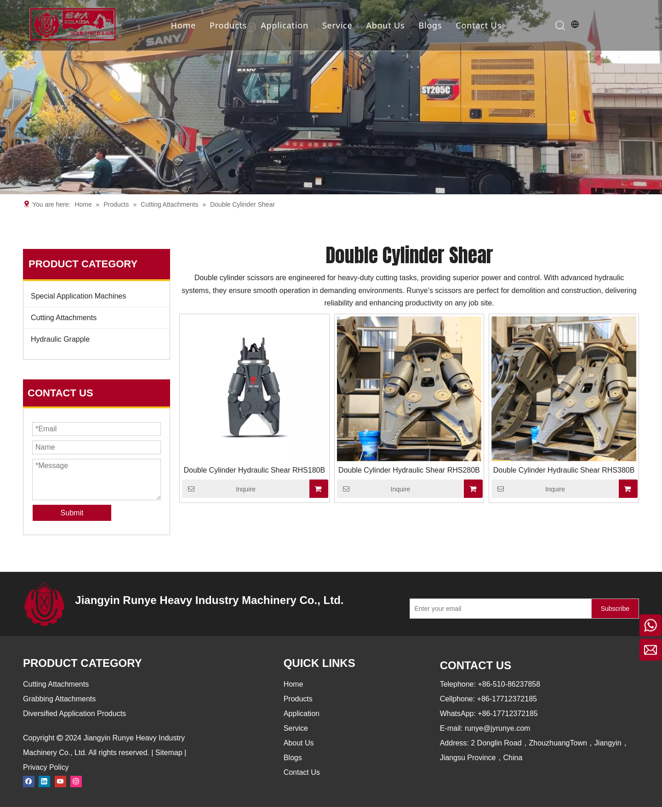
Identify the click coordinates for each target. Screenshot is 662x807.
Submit (72, 513)
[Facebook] (28, 781)
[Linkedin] (44, 781)
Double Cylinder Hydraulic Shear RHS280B (409, 470)
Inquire (219, 489)
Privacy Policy (46, 767)
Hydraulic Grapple (60, 339)
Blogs (430, 25)
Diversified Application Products (74, 713)
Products (228, 25)
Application (284, 25)
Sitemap (169, 752)
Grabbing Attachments (59, 699)
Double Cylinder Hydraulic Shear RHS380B (564, 470)
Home (183, 25)
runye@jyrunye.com (498, 728)
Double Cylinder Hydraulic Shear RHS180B (254, 470)
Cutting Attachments (64, 318)
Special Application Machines (78, 296)
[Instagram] (76, 781)
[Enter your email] (498, 608)
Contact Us (479, 25)
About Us (385, 25)
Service (337, 25)
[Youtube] (60, 781)
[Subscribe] (615, 608)
